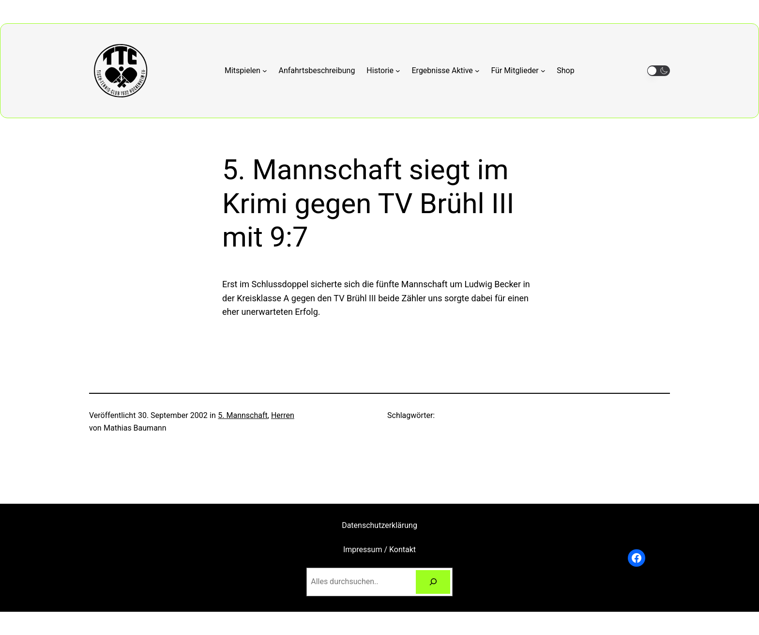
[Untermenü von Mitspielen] (246, 70)
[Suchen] (433, 582)
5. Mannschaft (242, 415)
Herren (282, 415)
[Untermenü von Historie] (383, 70)
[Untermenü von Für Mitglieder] (518, 70)
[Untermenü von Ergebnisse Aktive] (446, 70)
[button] (658, 71)
